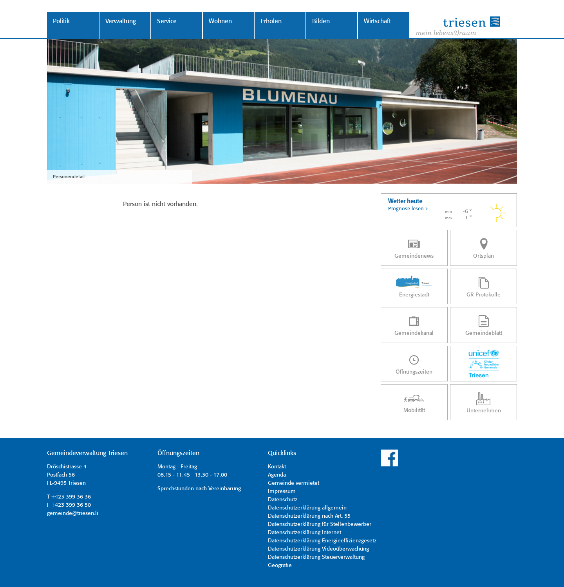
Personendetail (69, 176)
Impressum (282, 491)
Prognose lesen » (408, 208)
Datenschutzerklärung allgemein (307, 508)
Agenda (277, 475)
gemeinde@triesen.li (72, 513)
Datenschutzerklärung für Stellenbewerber (319, 524)
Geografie (280, 565)
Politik (61, 21)
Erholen (271, 21)
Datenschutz (282, 499)
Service (167, 21)
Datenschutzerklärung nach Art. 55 (309, 516)
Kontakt (277, 467)
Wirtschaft (377, 21)
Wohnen (220, 21)
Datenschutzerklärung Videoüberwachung (318, 549)
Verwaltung (120, 21)
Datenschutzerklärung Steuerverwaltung (316, 557)
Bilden (321, 21)
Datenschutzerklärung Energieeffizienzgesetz (322, 541)
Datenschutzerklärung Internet (304, 532)
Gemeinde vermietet (293, 483)
